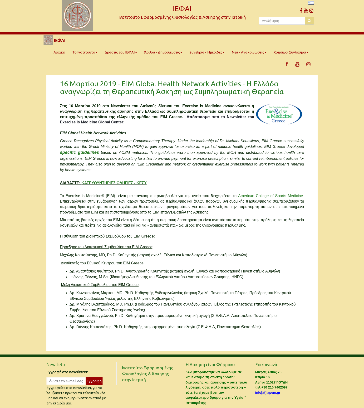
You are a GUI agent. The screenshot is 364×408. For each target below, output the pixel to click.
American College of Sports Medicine (270, 196)
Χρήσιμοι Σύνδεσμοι (291, 52)
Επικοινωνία (267, 364)
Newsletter (57, 364)
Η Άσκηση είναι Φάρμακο (210, 364)
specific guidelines (79, 152)
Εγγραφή (94, 381)
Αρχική (59, 52)
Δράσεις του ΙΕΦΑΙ (121, 52)
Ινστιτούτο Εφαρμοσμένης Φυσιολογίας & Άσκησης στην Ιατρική (147, 373)
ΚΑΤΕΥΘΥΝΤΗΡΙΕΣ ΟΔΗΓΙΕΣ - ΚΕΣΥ (114, 183)
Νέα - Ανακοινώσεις (249, 52)
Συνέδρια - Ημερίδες (207, 52)
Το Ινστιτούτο (85, 52)
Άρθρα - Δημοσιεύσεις (163, 52)
